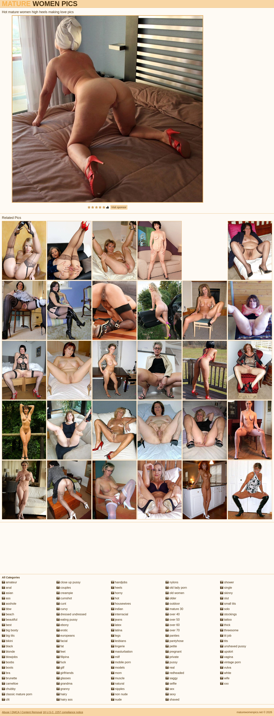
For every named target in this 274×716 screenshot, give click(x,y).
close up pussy (68, 582)
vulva (225, 667)
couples (64, 587)
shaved (172, 699)
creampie (65, 593)
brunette (9, 678)
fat (60, 646)
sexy (171, 694)
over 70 (173, 630)
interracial (119, 614)
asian (7, 593)
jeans (116, 619)
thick (225, 625)
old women (175, 593)
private (172, 657)
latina (116, 630)
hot (115, 598)
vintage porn (230, 662)
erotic (62, 630)
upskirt (226, 651)
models (118, 667)
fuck (61, 662)
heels (116, 587)
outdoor (173, 603)
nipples (118, 688)
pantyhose (174, 641)
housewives (121, 603)
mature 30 (174, 609)
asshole (9, 603)
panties (172, 635)
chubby (9, 688)
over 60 (173, 625)
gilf (60, 667)
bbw (6, 609)
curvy (62, 609)
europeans (66, 635)
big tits (8, 635)
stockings (228, 614)
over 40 (173, 614)
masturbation (122, 651)
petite (171, 646)
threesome (229, 630)
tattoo (226, 619)
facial (62, 641)
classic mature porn (17, 694)
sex (170, 688)
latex (116, 625)
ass (6, 598)
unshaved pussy (233, 646)
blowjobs (10, 657)
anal (7, 587)
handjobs (119, 582)
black (7, 646)
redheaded (175, 673)
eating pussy (67, 619)
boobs (8, 662)
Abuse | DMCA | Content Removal (22, 712)
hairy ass (64, 699)
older (171, 598)
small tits (228, 603)
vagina (226, 657)
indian (117, 609)
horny (117, 593)
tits (224, 641)
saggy (172, 678)
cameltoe (10, 683)
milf (115, 657)
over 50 (173, 619)
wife (224, 678)
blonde (8, 651)
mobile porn (121, 662)
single (226, 587)
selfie (171, 683)
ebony (63, 625)
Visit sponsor (119, 207)
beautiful (9, 619)
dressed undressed (71, 614)
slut (224, 598)
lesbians (118, 641)
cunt (61, 603)
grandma (64, 683)
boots (7, 667)
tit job (225, 635)
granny (63, 688)
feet (61, 651)
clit (6, 699)
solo (225, 609)
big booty (10, 630)
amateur (9, 582)
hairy (62, 694)
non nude (119, 694)
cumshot (64, 598)
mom (116, 673)
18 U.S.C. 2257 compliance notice (63, 712)
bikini (7, 641)
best (7, 625)
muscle (118, 678)
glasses (64, 678)
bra (6, 673)
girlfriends (65, 673)
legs (116, 635)
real (170, 667)
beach (8, 614)
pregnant (174, 651)
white (225, 673)
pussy (171, 662)
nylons (172, 582)
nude (116, 699)
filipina (63, 657)
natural (117, 683)
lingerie (118, 646)
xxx (224, 683)
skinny (226, 593)
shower (227, 582)
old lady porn (176, 587)
